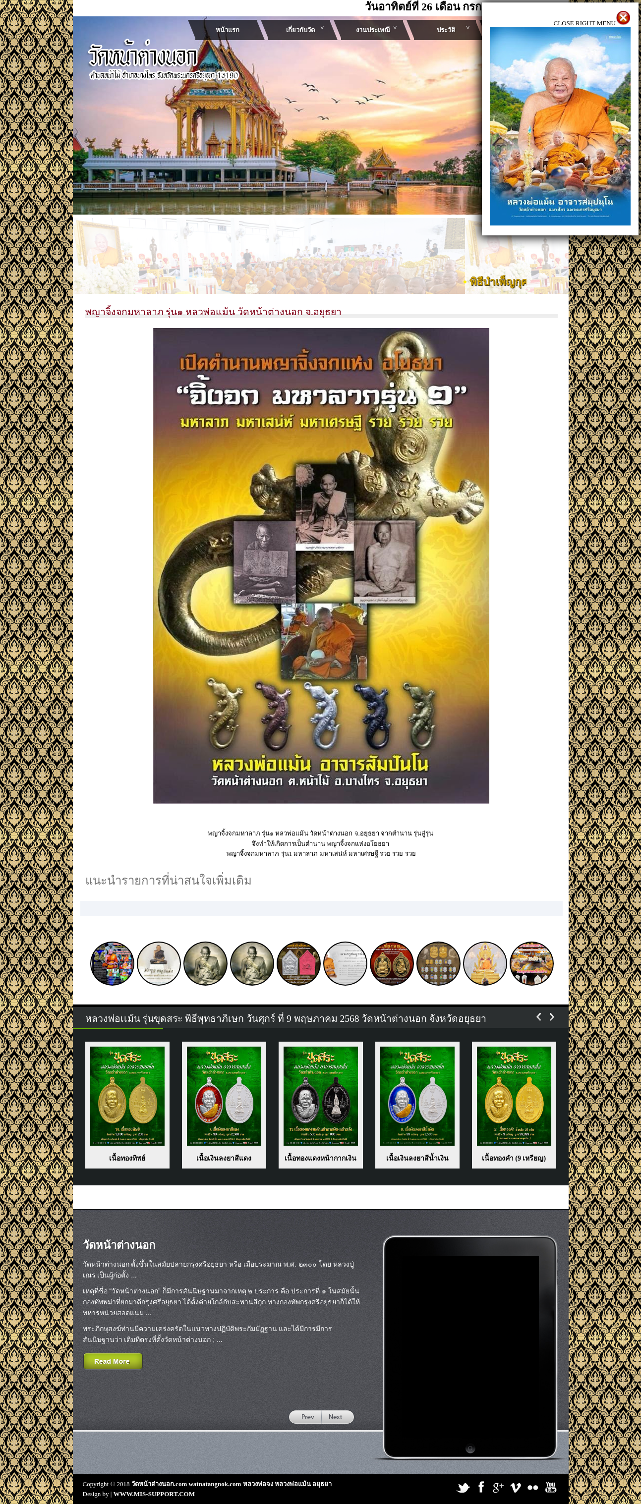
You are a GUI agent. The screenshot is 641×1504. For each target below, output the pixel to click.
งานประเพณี (373, 30)
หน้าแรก (227, 30)
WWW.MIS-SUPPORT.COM (154, 1494)
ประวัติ (446, 30)
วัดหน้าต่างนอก (119, 1245)
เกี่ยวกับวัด (300, 30)
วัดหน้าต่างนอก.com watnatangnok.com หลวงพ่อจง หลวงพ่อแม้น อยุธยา (231, 1484)
